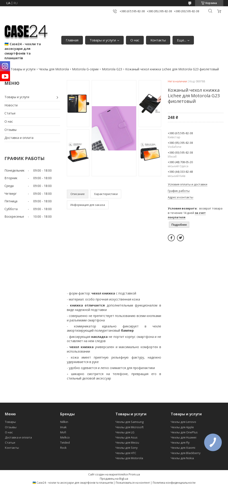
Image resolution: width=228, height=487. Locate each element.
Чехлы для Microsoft (129, 427)
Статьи (9, 113)
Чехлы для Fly (180, 442)
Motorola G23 (112, 69)
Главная (72, 40)
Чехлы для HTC (125, 453)
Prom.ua (134, 474)
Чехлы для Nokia (182, 458)
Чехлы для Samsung (129, 422)
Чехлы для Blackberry (186, 453)
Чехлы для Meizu (127, 442)
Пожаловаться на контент (133, 483)
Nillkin (64, 422)
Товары (10, 422)
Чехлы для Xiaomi (183, 448)
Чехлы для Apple (182, 427)
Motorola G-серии (85, 69)
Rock (63, 448)
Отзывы (10, 130)
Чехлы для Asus (126, 437)
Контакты (158, 40)
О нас (134, 40)
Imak (63, 427)
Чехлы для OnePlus (184, 432)
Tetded (65, 442)
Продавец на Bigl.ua (114, 479)
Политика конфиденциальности (174, 483)
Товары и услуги (103, 40)
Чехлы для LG (124, 432)
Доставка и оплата (18, 138)
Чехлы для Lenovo (183, 422)
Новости (11, 105)
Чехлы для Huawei (183, 437)
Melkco (65, 437)
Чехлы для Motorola (54, 69)
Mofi (63, 432)
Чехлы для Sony (126, 448)
